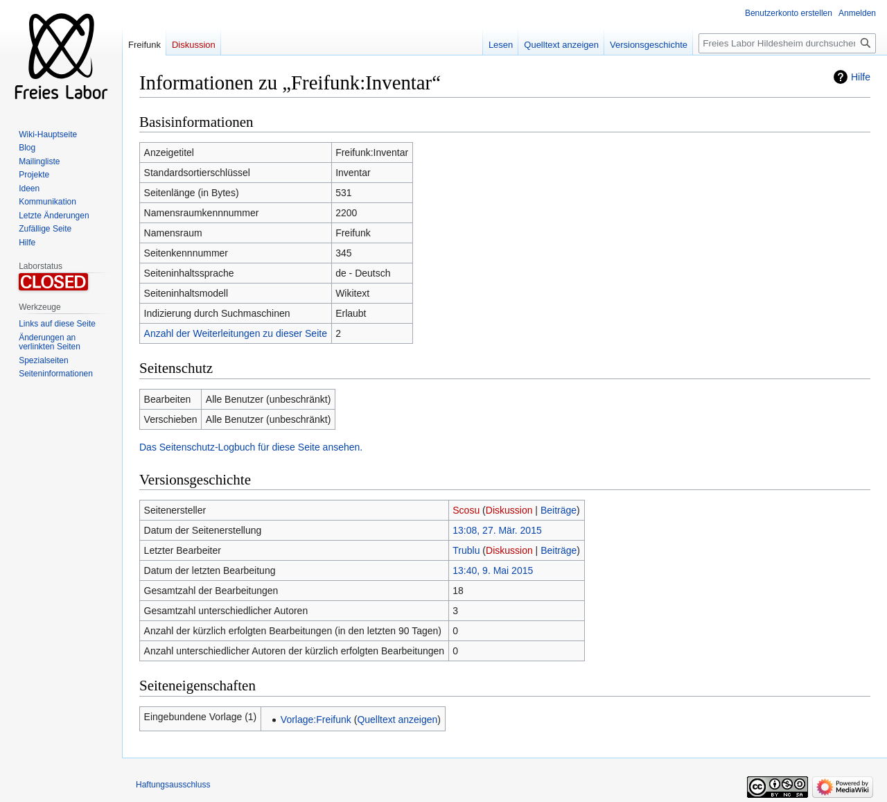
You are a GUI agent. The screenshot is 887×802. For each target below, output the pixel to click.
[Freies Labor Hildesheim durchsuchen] (787, 43)
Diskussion (509, 510)
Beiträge (559, 510)
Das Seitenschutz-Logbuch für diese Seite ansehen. (250, 447)
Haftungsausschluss (173, 785)
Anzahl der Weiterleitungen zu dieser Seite (235, 333)
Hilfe (860, 76)
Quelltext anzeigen (397, 719)
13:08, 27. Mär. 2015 (497, 530)
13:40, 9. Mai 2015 (493, 570)
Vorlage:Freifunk (316, 719)
